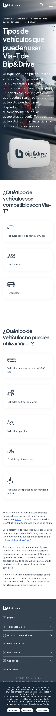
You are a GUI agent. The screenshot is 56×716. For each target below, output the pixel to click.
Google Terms (20, 704)
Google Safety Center (39, 704)
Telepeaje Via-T (14, 629)
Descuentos (11, 655)
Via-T (18, 522)
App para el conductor (18, 637)
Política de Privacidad (32, 699)
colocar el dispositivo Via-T (17, 542)
